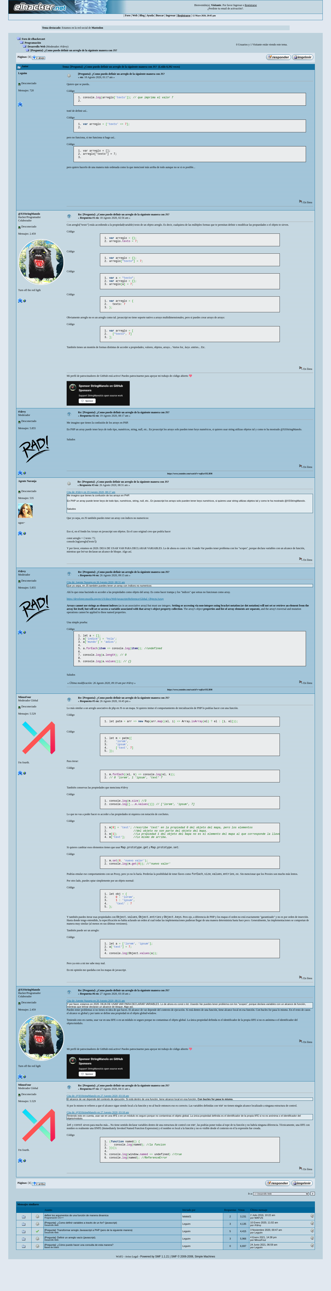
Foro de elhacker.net (33, 39)
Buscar (160, 15)
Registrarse (184, 15)
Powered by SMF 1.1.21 (154, 1285)
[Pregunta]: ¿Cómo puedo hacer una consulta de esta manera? (79, 1274)
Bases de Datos (52, 1276)
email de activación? (232, 8)
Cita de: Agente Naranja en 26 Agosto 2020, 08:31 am (96, 591)
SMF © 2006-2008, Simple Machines (193, 1285)
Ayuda (150, 15)
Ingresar (237, 5)
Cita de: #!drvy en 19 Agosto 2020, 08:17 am (91, 501)
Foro (127, 15)
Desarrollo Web (36, 46)
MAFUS (259, 1247)
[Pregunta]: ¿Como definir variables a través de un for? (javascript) (81, 1251)
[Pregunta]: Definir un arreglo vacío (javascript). (70, 1266)
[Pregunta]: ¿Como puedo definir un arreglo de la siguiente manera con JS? (73, 50)
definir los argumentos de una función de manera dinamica (76, 1244)
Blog (141, 15)
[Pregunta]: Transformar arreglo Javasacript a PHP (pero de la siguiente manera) (89, 1259)
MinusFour (24, 710)
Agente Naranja (27, 490)
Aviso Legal (131, 1285)
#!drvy (64, 46)
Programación (33, 42)
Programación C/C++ (54, 1247)
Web (134, 15)
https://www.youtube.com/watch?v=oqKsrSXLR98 (189, 483)
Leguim (22, 73)
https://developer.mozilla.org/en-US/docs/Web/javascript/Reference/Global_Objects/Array (115, 607)
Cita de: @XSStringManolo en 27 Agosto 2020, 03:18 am (98, 1121)
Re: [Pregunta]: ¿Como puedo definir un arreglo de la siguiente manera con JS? (124, 217)
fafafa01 (186, 1245)
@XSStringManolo (29, 216)
